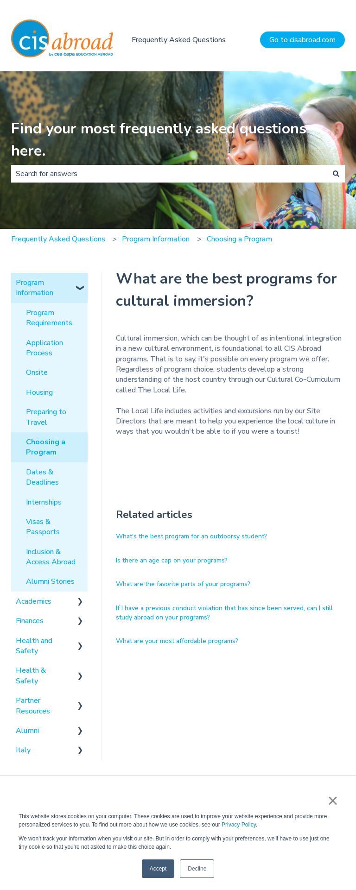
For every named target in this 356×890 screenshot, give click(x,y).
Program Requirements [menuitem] (49, 318)
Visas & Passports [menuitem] (43, 527)
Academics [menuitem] (33, 601)
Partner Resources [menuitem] (33, 705)
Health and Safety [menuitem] (34, 646)
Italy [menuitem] (23, 750)
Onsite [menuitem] (37, 372)
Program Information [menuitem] (34, 288)
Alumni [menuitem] (27, 731)
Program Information (156, 239)
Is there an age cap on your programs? (172, 560)
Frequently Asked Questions (179, 40)
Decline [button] (197, 868)
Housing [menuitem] (39, 392)
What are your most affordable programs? (177, 641)
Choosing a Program (239, 239)
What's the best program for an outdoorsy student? (191, 536)
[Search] (336, 174)
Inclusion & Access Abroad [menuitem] (51, 557)
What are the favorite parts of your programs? (183, 584)
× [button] (332, 800)
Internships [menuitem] (44, 502)
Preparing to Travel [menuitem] (46, 417)
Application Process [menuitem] (44, 348)
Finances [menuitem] (30, 621)
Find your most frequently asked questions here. (158, 140)
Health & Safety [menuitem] (31, 675)
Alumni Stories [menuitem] (50, 581)
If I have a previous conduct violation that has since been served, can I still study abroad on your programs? (224, 613)
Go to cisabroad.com (302, 40)
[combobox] (169, 174)
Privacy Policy (239, 824)
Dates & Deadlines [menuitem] (42, 477)
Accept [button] (158, 868)
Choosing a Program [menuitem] (45, 447)
